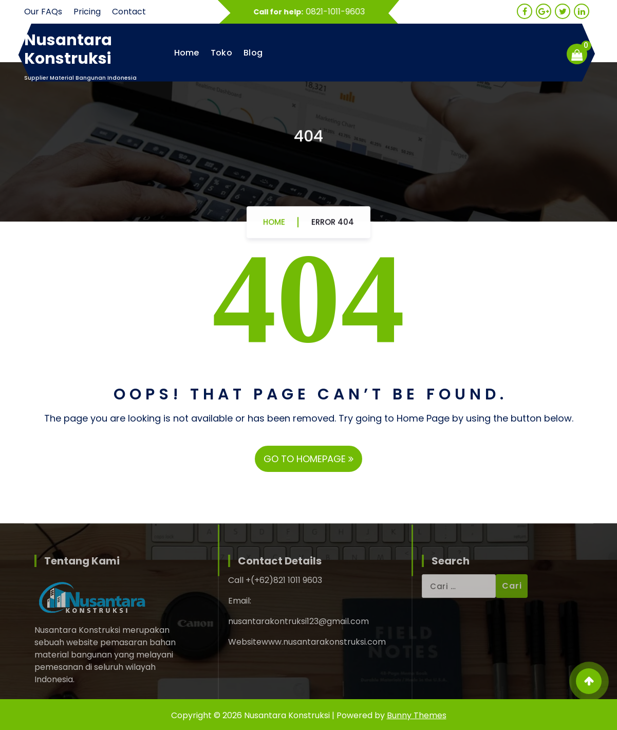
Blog (253, 53)
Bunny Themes (416, 715)
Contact (129, 11)
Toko (221, 53)
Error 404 (332, 226)
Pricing (87, 11)
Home (186, 53)
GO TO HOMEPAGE (308, 458)
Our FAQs (43, 11)
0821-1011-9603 (339, 11)
